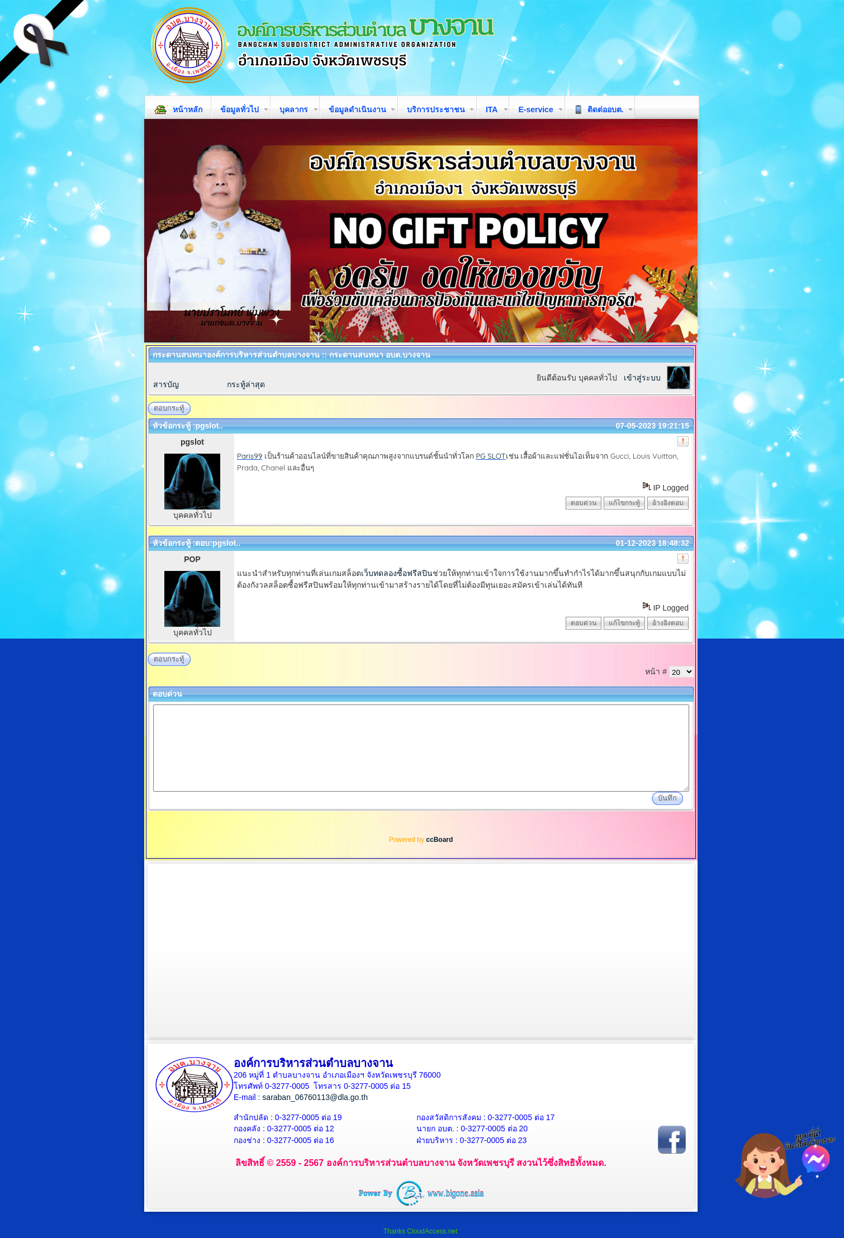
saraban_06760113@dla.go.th (315, 1097)
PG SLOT (490, 455)
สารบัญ (166, 384)
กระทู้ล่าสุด (246, 384)
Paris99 (249, 455)
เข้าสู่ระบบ (642, 377)
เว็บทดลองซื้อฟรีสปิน (397, 573)
